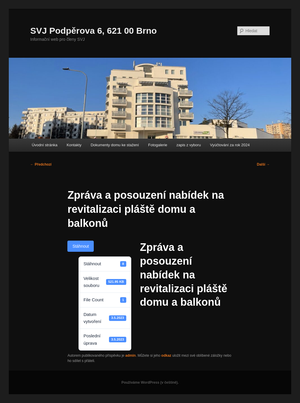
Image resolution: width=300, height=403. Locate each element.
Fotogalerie (157, 145)
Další (263, 164)
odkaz (166, 355)
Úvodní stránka (44, 145)
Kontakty (74, 145)
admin (130, 355)
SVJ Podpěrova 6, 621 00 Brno (93, 30)
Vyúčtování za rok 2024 (230, 145)
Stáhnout (80, 246)
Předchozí (41, 164)
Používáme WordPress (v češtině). (149, 382)
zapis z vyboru (188, 145)
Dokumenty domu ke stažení (115, 145)
